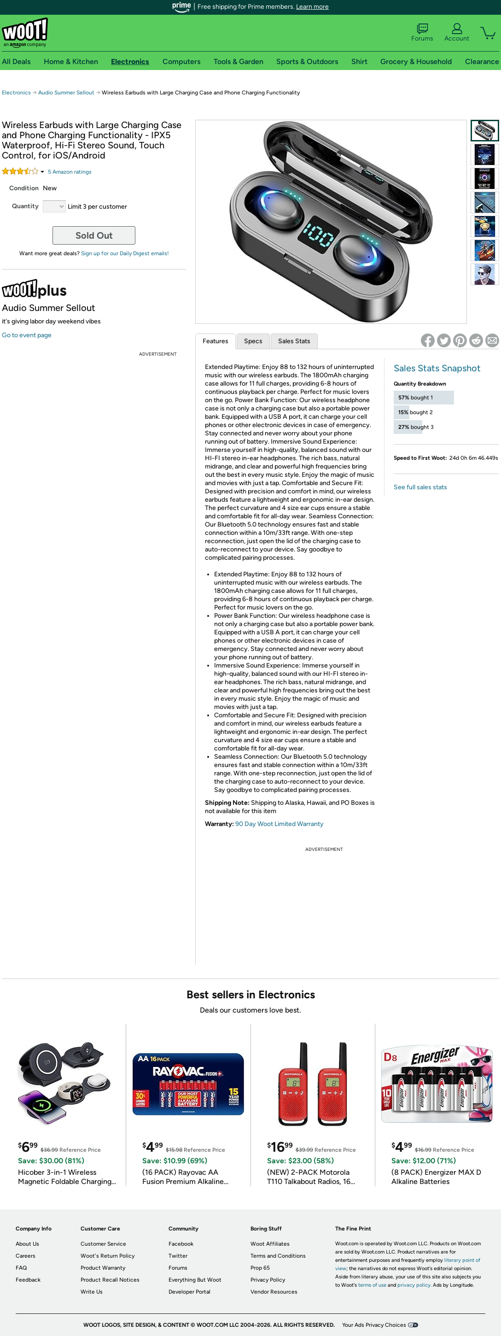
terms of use (372, 1285)
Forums (422, 32)
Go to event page (27, 335)
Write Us (92, 1292)
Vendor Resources (273, 1292)
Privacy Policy (267, 1280)
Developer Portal (189, 1292)
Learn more (312, 7)
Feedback (28, 1280)
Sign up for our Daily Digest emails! (125, 253)
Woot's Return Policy (107, 1256)
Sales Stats (294, 341)
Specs (253, 341)
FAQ (21, 1268)
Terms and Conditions (278, 1256)
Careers (25, 1256)
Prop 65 (260, 1268)
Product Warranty (103, 1268)
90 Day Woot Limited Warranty (279, 824)
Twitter (178, 1256)
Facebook (181, 1244)
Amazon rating (70, 172)
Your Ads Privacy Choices (374, 1325)
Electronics (16, 92)
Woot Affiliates (270, 1244)
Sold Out (94, 235)
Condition (24, 188)
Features (215, 341)
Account (456, 32)
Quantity (25, 206)
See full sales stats (420, 487)
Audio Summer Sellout (66, 92)
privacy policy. (414, 1285)
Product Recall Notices (110, 1280)
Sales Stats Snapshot (437, 368)
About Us (27, 1244)
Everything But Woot (195, 1280)
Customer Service (103, 1244)
